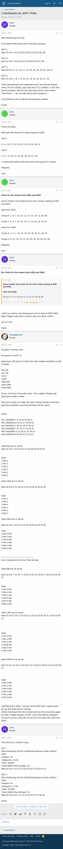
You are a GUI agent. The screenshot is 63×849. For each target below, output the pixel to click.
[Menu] (4, 3)
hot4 (5, 17)
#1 (61, 33)
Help (31, 836)
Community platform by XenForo (22, 841)
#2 (61, 122)
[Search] (59, 3)
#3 (61, 190)
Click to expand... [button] (32, 303)
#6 (61, 738)
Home (37, 836)
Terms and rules (8, 836)
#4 (61, 268)
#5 (61, 345)
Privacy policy (22, 836)
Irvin (11, 112)
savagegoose (16, 335)
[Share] (57, 33)
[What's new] (54, 3)
